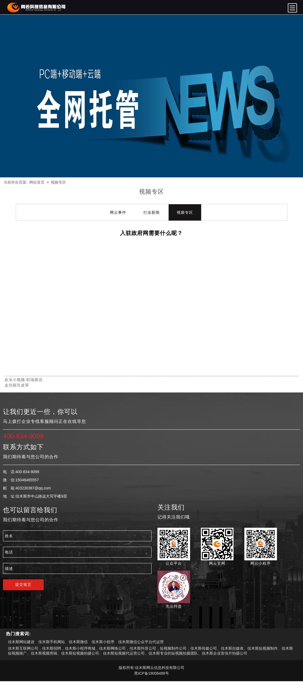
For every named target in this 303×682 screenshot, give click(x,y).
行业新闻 (151, 212)
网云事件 (118, 212)
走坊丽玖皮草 (17, 385)
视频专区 (58, 182)
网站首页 (37, 182)
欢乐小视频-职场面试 (24, 380)
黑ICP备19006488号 (151, 673)
